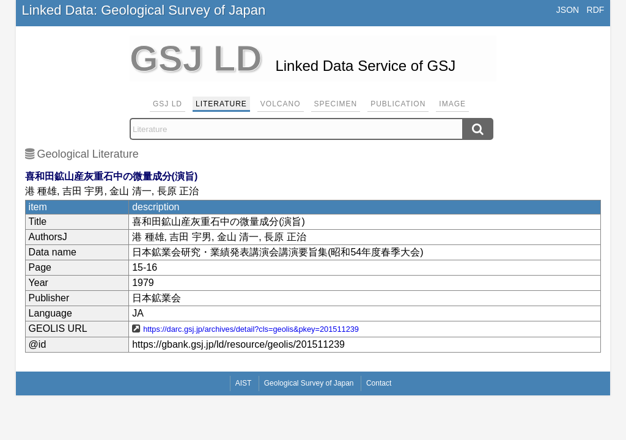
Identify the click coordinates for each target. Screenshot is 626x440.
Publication (397, 104)
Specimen (336, 104)
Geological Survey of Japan (309, 383)
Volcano (280, 104)
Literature (221, 104)
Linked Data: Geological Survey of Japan (144, 10)
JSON (567, 10)
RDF (596, 10)
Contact (378, 383)
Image (452, 104)
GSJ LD (167, 104)
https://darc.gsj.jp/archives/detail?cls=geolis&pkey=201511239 (251, 329)
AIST (243, 383)
